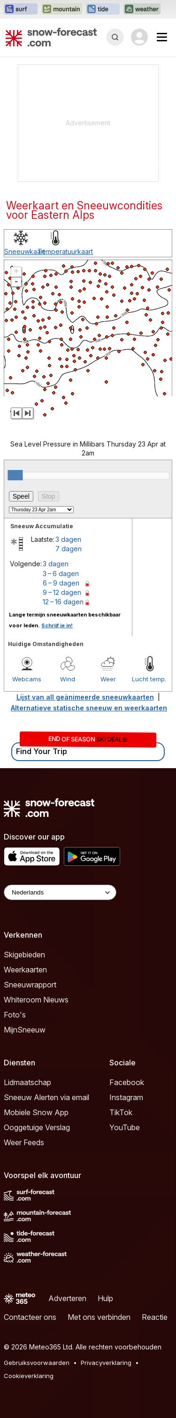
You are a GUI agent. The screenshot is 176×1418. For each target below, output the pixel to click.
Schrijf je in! (57, 625)
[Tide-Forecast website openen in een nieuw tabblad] (103, 9)
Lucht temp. (149, 679)
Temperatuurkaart (65, 251)
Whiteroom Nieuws (36, 999)
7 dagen (68, 549)
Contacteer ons (30, 1317)
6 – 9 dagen (61, 583)
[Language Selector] (60, 892)
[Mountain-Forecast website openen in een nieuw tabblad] (61, 9)
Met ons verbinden (99, 1317)
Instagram (126, 1097)
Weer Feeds (24, 1142)
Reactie (155, 1317)
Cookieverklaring (29, 1375)
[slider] (15, 475)
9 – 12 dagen (62, 592)
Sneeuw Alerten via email (46, 1097)
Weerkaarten (25, 969)
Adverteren (67, 1298)
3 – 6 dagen (61, 574)
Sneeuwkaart (24, 251)
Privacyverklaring (106, 1362)
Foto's (15, 1014)
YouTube (124, 1127)
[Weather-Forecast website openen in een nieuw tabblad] (142, 9)
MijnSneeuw (25, 1029)
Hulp (105, 1298)
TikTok (120, 1112)
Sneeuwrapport (30, 984)
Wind (67, 679)
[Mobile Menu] (161, 37)
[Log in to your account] (139, 37)
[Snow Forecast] (51, 37)
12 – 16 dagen (63, 602)
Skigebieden (24, 954)
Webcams (26, 679)
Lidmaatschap (27, 1082)
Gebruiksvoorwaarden (36, 1362)
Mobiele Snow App (36, 1112)
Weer (108, 679)
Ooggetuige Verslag (37, 1127)
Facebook (126, 1082)
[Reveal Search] (115, 37)
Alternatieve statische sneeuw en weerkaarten (89, 708)
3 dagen (68, 539)
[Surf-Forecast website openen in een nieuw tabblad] (21, 9)
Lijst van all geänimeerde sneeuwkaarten (85, 697)
